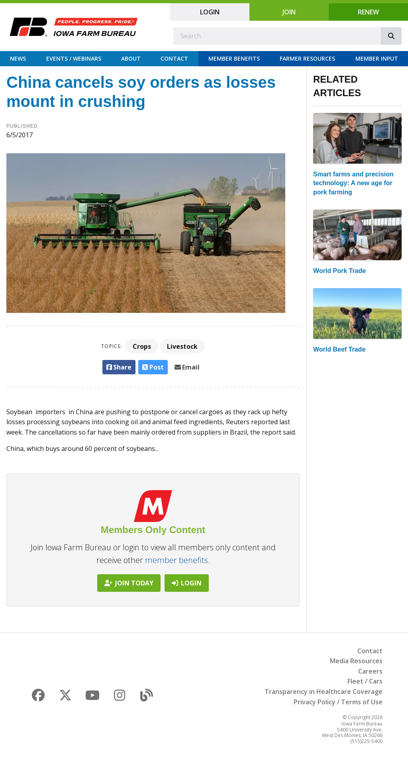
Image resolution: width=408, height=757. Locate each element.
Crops (142, 346)
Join (289, 12)
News (18, 58)
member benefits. (177, 560)
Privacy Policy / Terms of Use (338, 702)
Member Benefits (234, 58)
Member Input (376, 58)
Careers (370, 671)
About (131, 58)
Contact (174, 58)
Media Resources (356, 660)
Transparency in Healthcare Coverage (323, 691)
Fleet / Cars (364, 681)
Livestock (182, 346)
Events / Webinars (73, 58)
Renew (368, 12)
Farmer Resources (307, 58)
